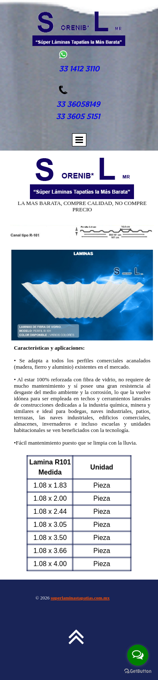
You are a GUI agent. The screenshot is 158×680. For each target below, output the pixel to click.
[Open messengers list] (137, 655)
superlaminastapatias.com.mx (80, 597)
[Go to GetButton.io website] (137, 671)
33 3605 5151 (79, 116)
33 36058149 (78, 104)
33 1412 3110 (79, 69)
